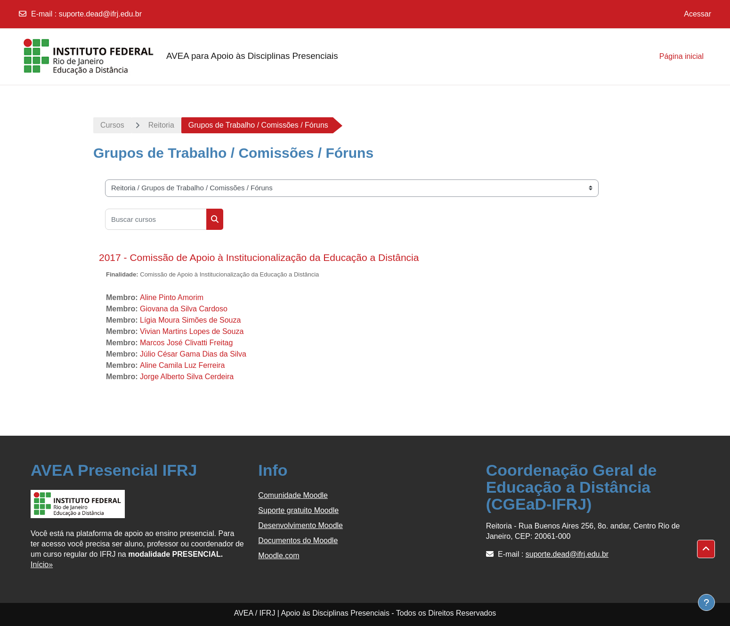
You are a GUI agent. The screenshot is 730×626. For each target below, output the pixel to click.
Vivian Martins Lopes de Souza (191, 331)
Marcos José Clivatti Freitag (186, 343)
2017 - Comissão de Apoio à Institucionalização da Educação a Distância (259, 257)
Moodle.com (278, 556)
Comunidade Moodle (293, 495)
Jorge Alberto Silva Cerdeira (187, 377)
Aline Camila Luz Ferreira (182, 365)
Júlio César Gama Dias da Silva (193, 354)
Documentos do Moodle (298, 541)
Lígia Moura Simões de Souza (190, 320)
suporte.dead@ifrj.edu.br (100, 14)
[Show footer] (706, 602)
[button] (706, 549)
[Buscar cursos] (156, 219)
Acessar (697, 14)
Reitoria (161, 125)
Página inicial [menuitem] (681, 56)
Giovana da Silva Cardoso (183, 309)
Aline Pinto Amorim (171, 297)
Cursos (112, 125)
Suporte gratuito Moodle (298, 510)
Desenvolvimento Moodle (300, 525)
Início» (42, 565)
